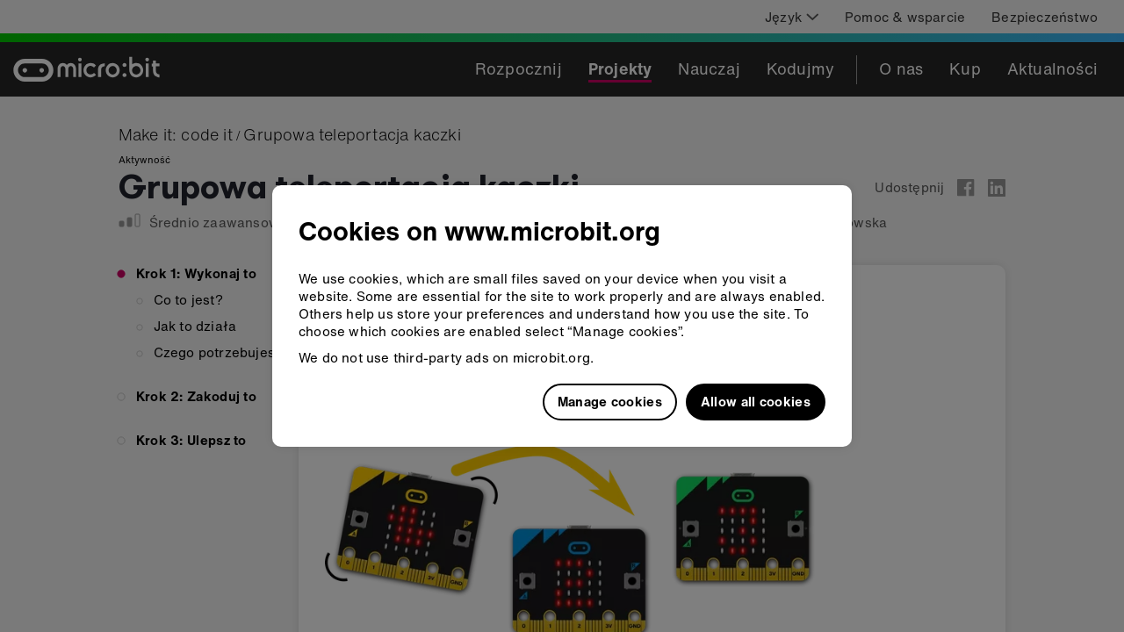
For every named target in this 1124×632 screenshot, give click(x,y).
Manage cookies (610, 401)
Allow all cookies (756, 401)
